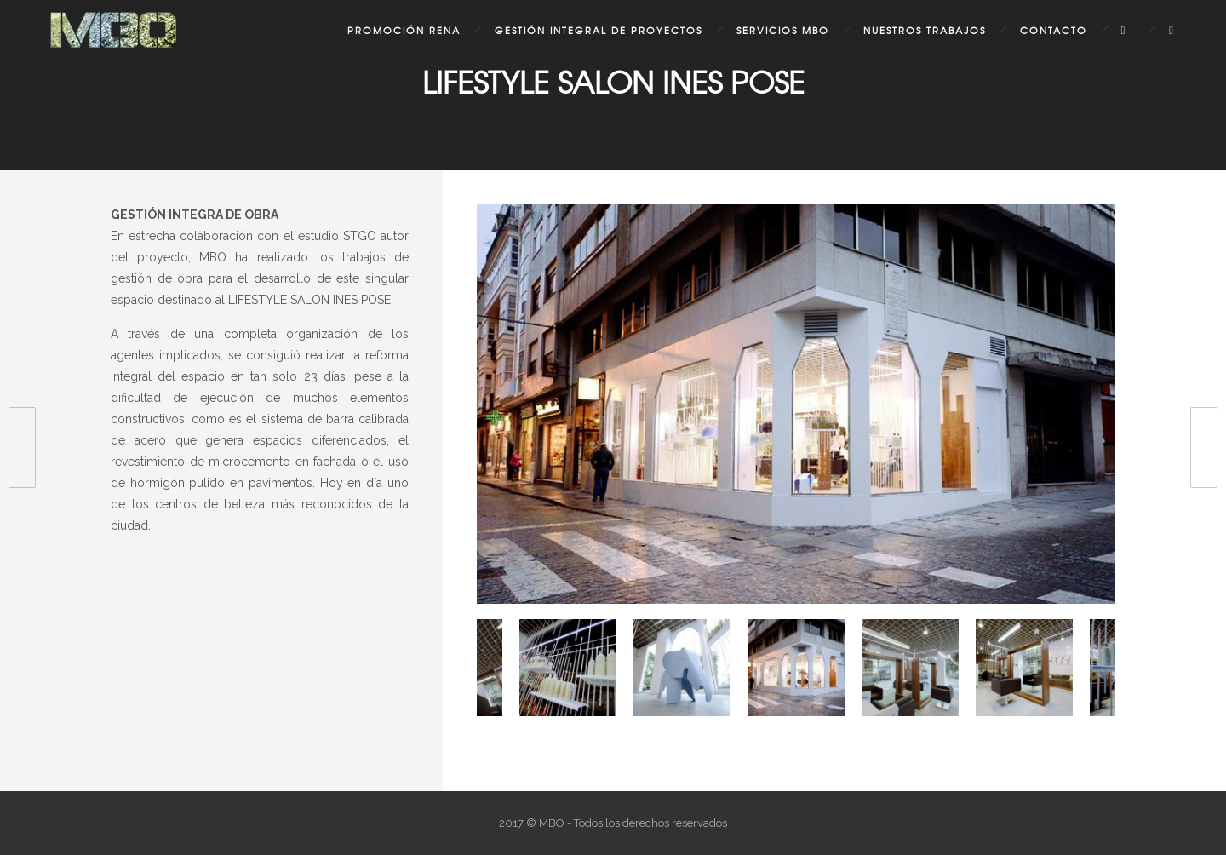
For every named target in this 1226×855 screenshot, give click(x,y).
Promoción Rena (404, 30)
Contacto (1053, 30)
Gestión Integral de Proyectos (598, 30)
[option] (796, 407)
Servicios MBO (782, 30)
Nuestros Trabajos (924, 30)
